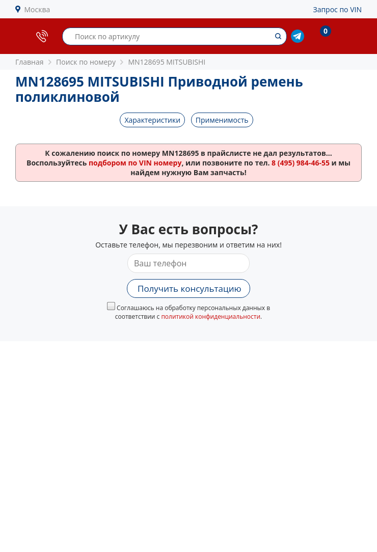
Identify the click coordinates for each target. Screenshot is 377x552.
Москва (37, 9)
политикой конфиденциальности (210, 316)
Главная (29, 62)
